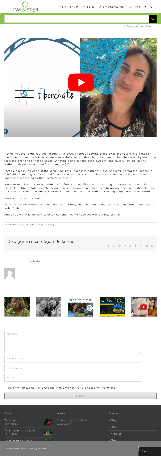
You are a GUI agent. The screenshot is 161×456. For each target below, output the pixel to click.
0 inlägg (50, 225)
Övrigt (39, 225)
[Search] (153, 19)
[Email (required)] (72, 368)
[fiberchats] (80, 87)
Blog (114, 420)
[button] (151, 6)
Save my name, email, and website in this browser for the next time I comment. (61, 387)
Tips (113, 440)
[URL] (72, 378)
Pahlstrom (13, 225)
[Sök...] (76, 19)
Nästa (150, 26)
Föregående (135, 26)
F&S (113, 427)
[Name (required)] (72, 359)
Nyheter (116, 433)
